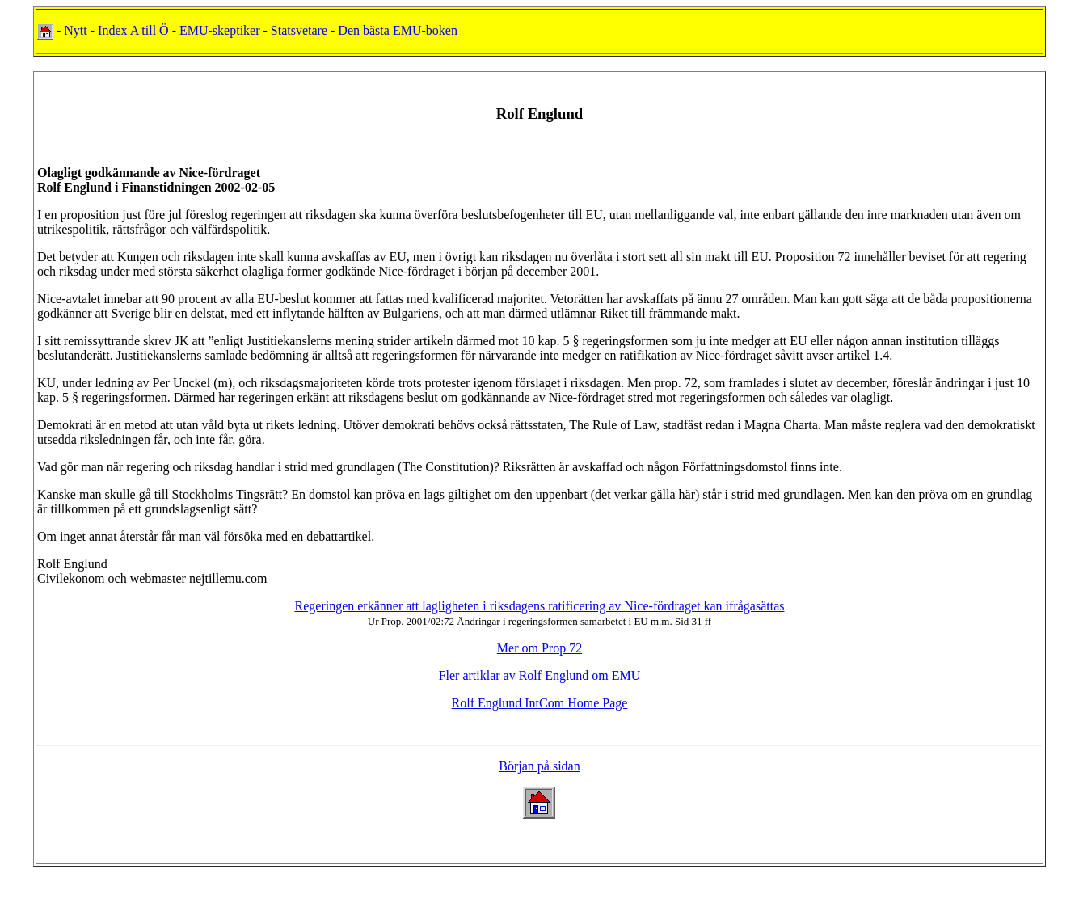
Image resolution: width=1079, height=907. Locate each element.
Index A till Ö (135, 30)
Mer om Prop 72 (539, 648)
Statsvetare (299, 30)
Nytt (77, 30)
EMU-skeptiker (221, 30)
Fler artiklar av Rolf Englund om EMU (540, 675)
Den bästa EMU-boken (397, 30)
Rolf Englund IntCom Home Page (540, 703)
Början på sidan (539, 766)
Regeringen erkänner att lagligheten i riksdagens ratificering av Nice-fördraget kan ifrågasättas (540, 606)
